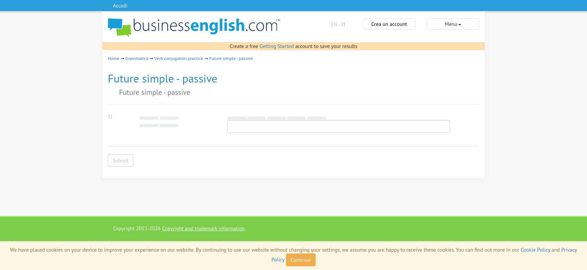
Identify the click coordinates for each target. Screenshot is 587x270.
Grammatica (136, 58)
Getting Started (276, 46)
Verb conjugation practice (178, 58)
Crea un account (389, 24)
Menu (453, 24)
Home (113, 58)
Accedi (120, 5)
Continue (301, 259)
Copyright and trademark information (203, 228)
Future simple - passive (231, 58)
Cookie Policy (535, 249)
